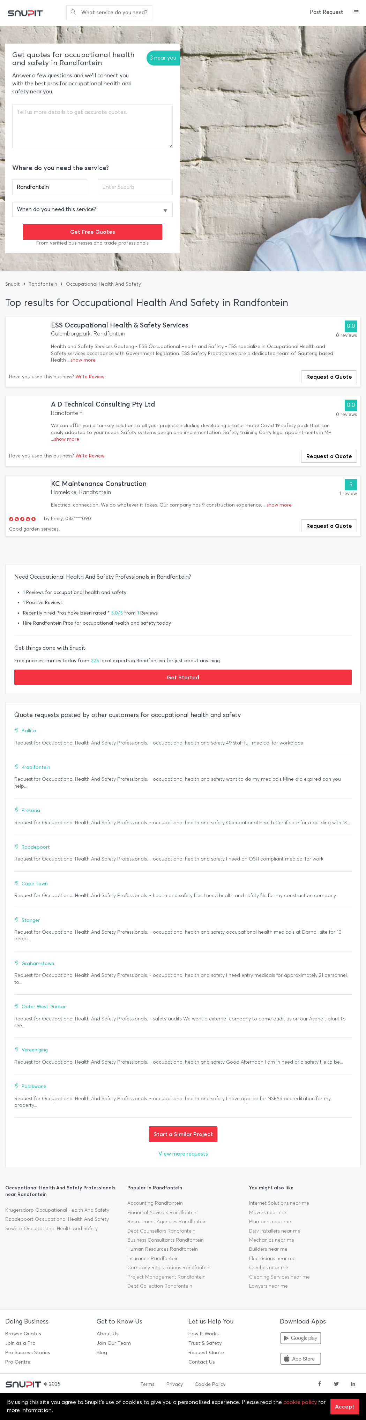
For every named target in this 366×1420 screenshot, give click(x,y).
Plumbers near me (270, 1222)
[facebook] (319, 1384)
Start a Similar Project (183, 1133)
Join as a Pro (20, 1343)
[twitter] (336, 1384)
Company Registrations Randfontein (168, 1268)
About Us (108, 1334)
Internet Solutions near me (279, 1203)
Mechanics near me (271, 1240)
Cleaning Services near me (279, 1277)
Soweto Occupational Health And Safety (51, 1229)
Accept (344, 1406)
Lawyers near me (268, 1286)
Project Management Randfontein (166, 1277)
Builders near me (268, 1249)
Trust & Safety (205, 1343)
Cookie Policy (210, 1384)
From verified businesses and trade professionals (92, 243)
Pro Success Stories (27, 1353)
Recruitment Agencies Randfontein (167, 1222)
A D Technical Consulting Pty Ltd (103, 404)
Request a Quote (329, 376)
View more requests (183, 1153)
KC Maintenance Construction (99, 484)
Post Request (326, 12)
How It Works (203, 1334)
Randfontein (43, 284)
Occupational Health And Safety (103, 284)
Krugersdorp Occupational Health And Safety (57, 1210)
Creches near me (268, 1268)
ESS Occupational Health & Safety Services (119, 325)
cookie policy (300, 1402)
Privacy (174, 1384)
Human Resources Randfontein (162, 1249)
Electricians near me (272, 1258)
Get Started (183, 677)
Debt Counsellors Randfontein (161, 1231)
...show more (81, 360)
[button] (356, 12)
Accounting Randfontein (155, 1203)
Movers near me (267, 1213)
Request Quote (206, 1353)
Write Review (89, 377)
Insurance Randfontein (153, 1258)
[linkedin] (353, 1384)
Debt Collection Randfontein (159, 1286)
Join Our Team (114, 1343)
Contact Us (201, 1362)
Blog (102, 1353)
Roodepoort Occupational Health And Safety (57, 1219)
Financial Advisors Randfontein (162, 1213)
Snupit (12, 284)
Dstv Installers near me (274, 1231)
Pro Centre (17, 1362)
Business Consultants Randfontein (165, 1240)
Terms (147, 1384)
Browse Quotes (23, 1334)
